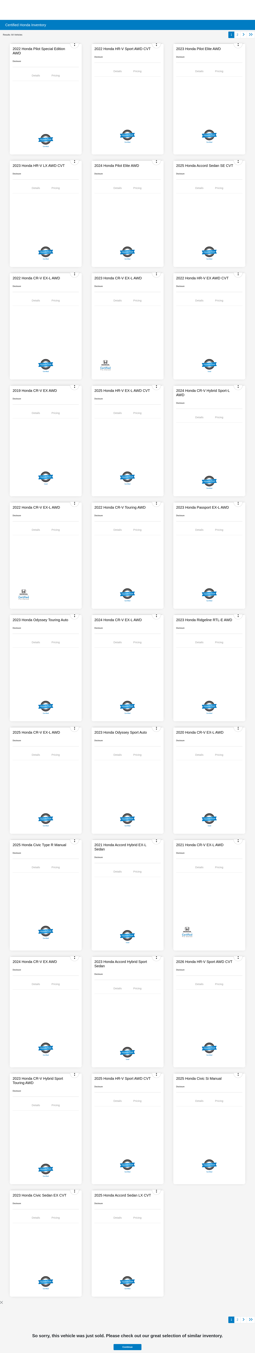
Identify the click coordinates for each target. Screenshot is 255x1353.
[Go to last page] (251, 34)
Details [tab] (36, 75)
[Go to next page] (243, 34)
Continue (127, 1347)
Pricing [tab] (55, 75)
